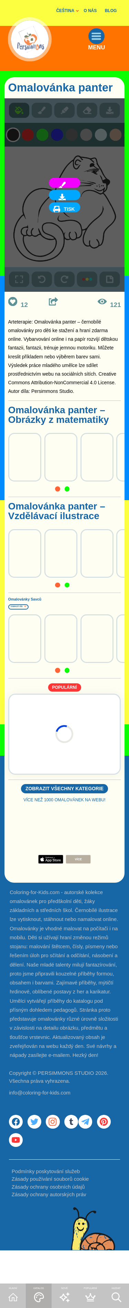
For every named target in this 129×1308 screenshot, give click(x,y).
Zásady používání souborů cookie (50, 1213)
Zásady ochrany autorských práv (49, 1229)
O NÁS (90, 10)
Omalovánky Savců (52, 602)
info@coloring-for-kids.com (40, 1108)
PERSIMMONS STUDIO (66, 1089)
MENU (105, 63)
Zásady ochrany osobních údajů (48, 1221)
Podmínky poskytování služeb (46, 1205)
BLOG (111, 10)
